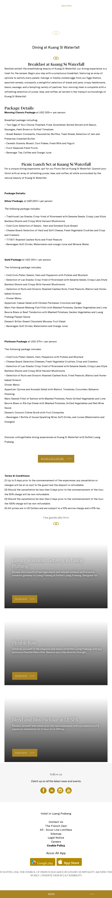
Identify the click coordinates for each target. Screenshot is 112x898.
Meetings (79, 6)
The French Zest (56, 826)
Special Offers (66, 6)
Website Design (52, 875)
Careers (56, 841)
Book (51, 894)
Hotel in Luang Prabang (56, 813)
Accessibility (73, 875)
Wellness (89, 6)
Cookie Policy (56, 845)
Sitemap (56, 833)
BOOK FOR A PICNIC (52, 458)
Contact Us (56, 822)
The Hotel (29, 6)
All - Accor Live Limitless (56, 829)
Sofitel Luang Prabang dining (47, 6)
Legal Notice (56, 837)
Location (99, 6)
